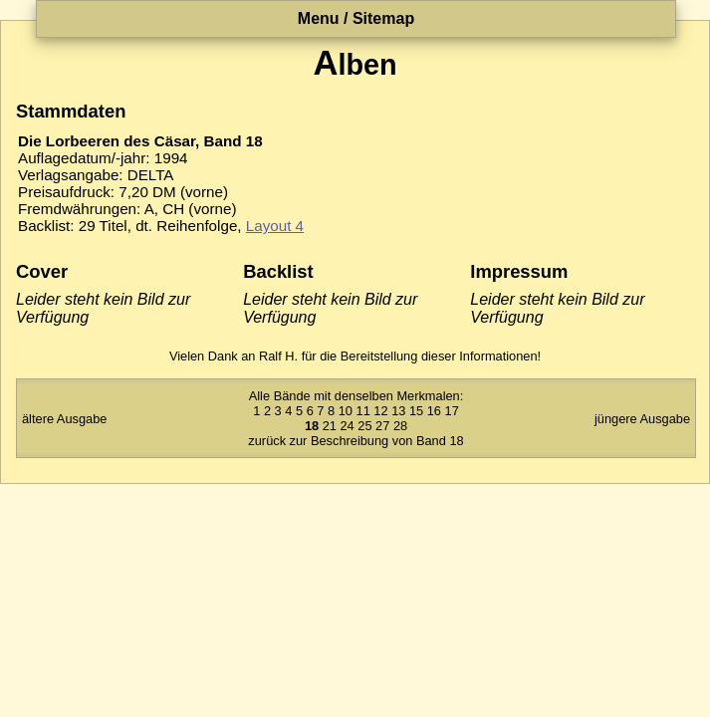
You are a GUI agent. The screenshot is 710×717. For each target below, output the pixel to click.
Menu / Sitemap (356, 18)
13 (398, 410)
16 (434, 410)
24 (347, 425)
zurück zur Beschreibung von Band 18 (355, 440)
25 (364, 425)
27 (382, 425)
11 (363, 410)
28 (400, 425)
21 (330, 425)
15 (416, 410)
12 (380, 410)
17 (452, 410)
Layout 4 (275, 225)
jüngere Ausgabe (642, 418)
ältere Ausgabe (64, 418)
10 (346, 410)
